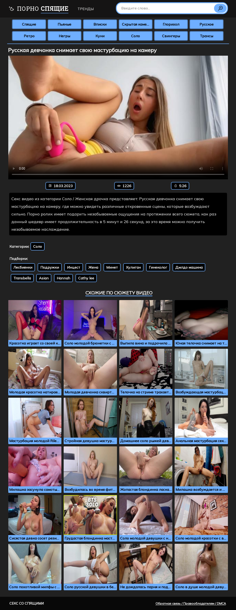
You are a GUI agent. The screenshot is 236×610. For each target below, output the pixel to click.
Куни (99, 36)
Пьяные (64, 24)
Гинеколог (158, 267)
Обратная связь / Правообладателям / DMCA (191, 603)
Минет (112, 267)
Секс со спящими (26, 603)
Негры (64, 36)
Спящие (29, 24)
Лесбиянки (22, 267)
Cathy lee (86, 278)
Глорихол (171, 24)
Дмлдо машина (189, 267)
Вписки (99, 24)
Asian (44, 278)
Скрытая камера (136, 24)
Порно (38, 9)
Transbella (22, 278)
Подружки (49, 267)
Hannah (63, 278)
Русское (206, 24)
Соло (135, 36)
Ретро (29, 36)
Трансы (206, 36)
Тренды (86, 9)
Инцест (73, 267)
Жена (93, 267)
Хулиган (133, 267)
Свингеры (171, 36)
